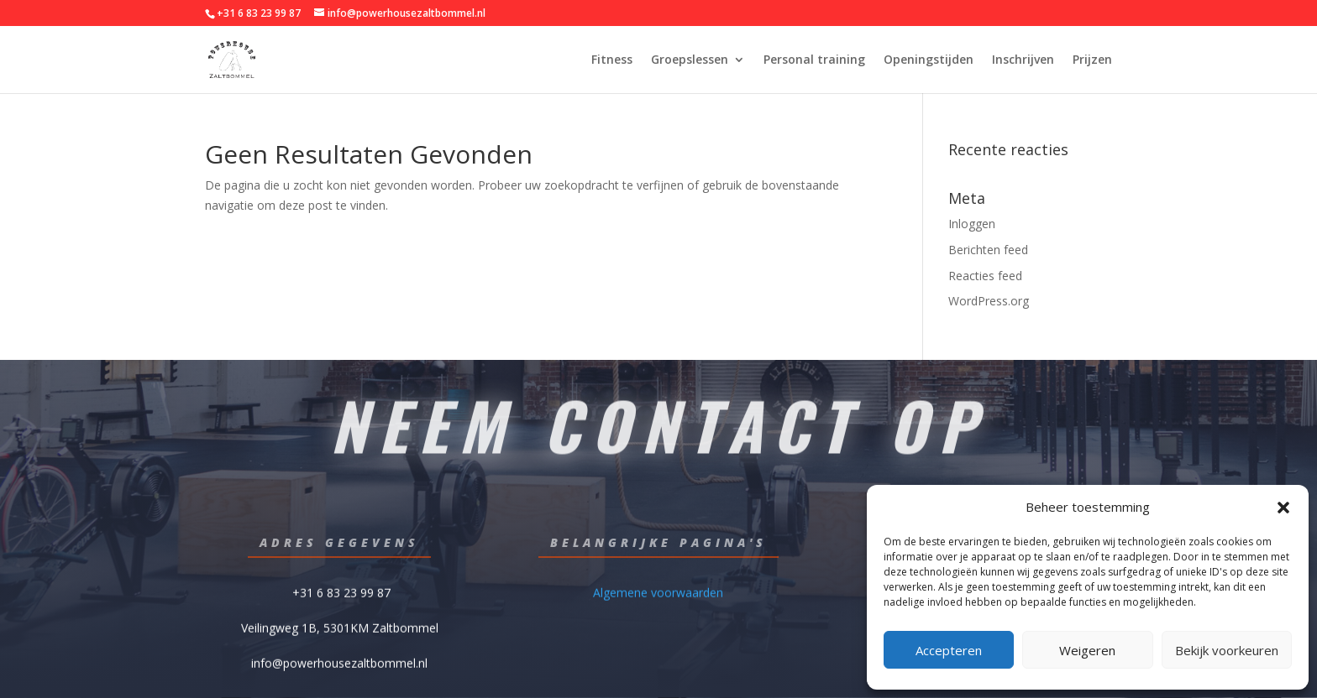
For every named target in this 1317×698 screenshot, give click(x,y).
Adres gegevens (339, 542)
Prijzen (1092, 60)
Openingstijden (928, 60)
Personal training (814, 60)
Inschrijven (1023, 60)
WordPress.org (988, 301)
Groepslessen (689, 60)
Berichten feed (988, 250)
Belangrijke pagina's (658, 542)
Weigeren (1087, 650)
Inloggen (971, 224)
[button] (1283, 507)
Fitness (611, 60)
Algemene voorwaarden (658, 591)
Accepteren (949, 650)
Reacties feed (985, 276)
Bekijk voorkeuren (1226, 650)
